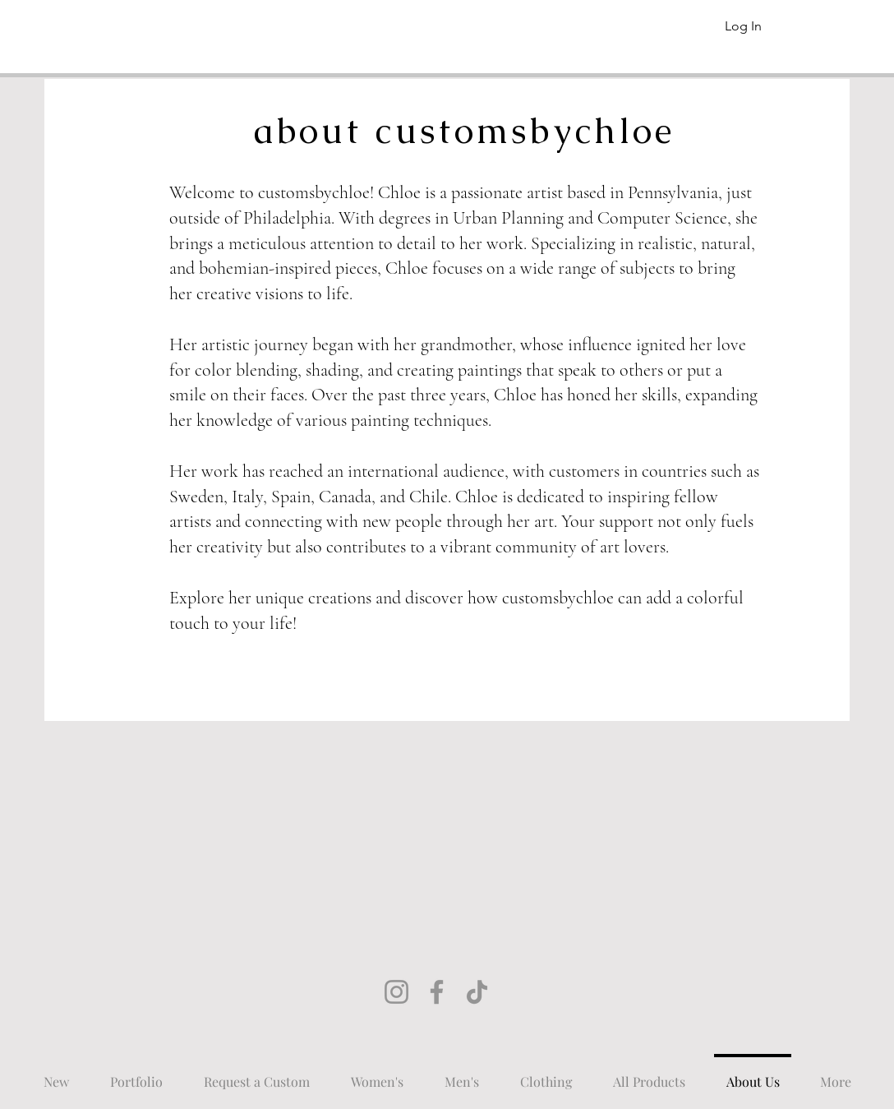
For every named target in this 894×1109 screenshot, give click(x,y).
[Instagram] (396, 992)
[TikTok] (477, 992)
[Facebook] (437, 992)
